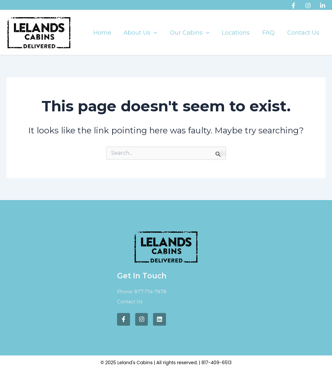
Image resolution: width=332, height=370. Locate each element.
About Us (144, 33)
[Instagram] (308, 5)
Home (107, 32)
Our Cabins (192, 33)
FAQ (270, 32)
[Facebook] (293, 5)
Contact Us (304, 32)
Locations (238, 32)
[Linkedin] (323, 5)
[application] (157, 33)
